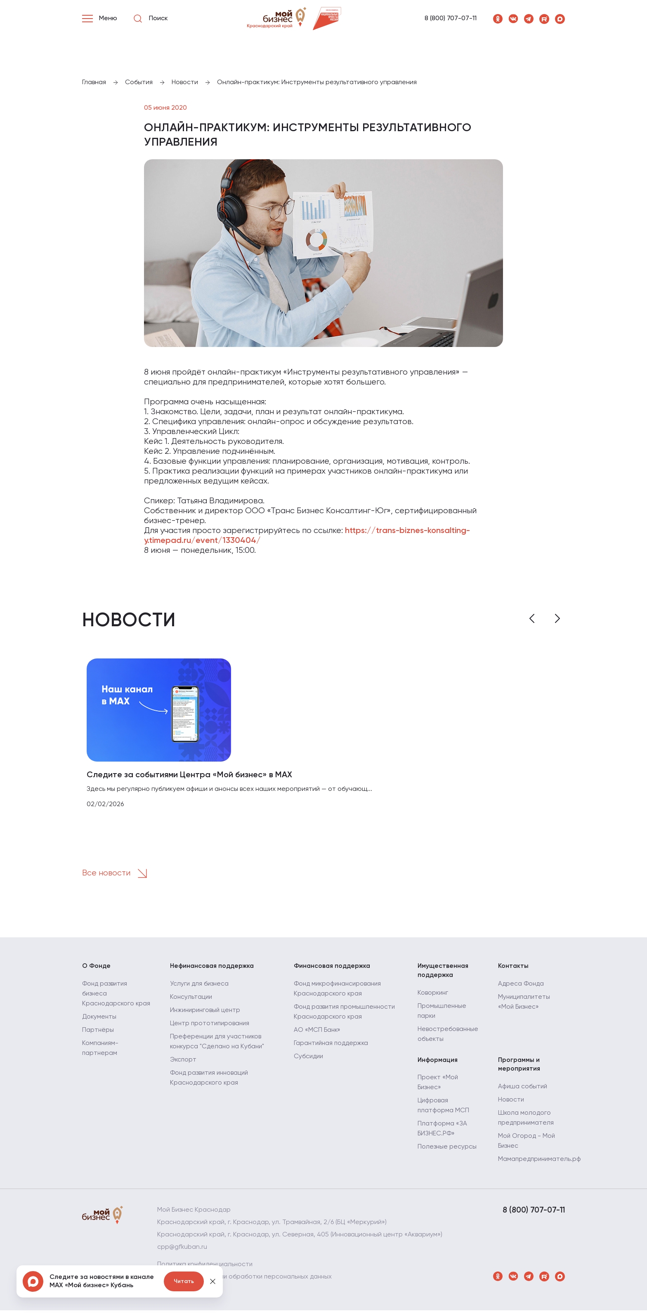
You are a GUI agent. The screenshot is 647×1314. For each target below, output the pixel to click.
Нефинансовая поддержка (213, 968)
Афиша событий (523, 1090)
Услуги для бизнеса (200, 986)
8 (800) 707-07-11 (451, 18)
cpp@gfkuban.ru (182, 1251)
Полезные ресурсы (447, 1150)
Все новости (118, 875)
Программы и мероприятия (519, 1068)
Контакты (513, 968)
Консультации (191, 999)
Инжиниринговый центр (206, 1013)
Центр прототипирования (211, 1026)
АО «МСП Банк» (318, 1032)
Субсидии (309, 1059)
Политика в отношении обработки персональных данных (247, 1280)
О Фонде (96, 968)
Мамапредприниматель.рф (540, 1163)
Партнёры (98, 1042)
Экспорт (183, 1062)
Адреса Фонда (521, 986)
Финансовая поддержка (333, 968)
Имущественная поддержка (444, 973)
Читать (184, 1281)
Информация (438, 1063)
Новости (511, 1103)
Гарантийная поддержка (332, 1046)
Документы (100, 1029)
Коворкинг (433, 995)
